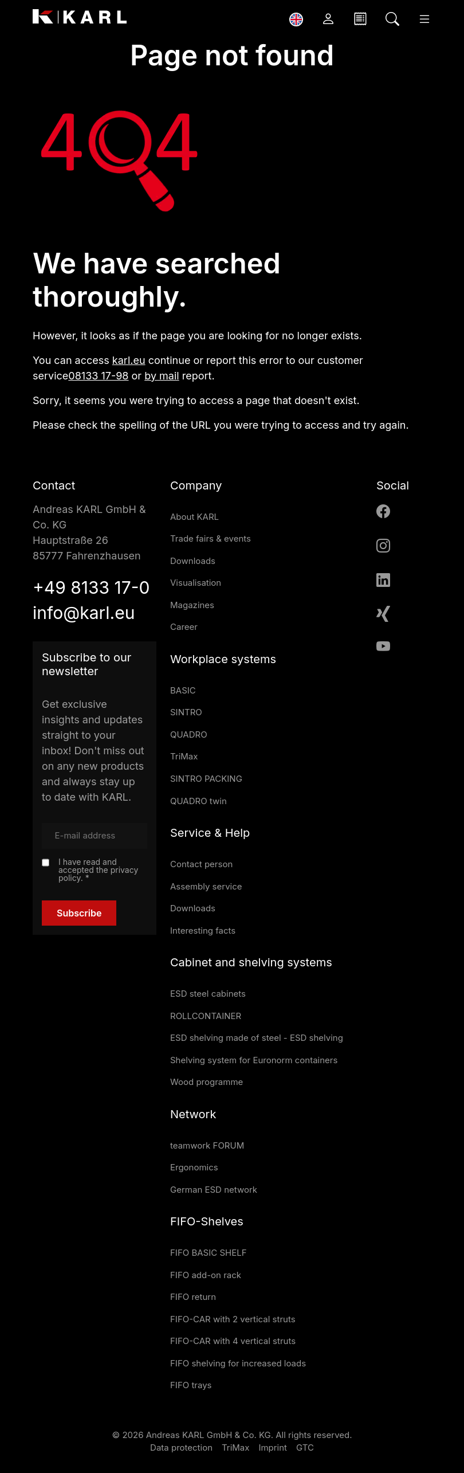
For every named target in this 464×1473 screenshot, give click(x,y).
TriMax (184, 756)
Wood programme (206, 1081)
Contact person (201, 864)
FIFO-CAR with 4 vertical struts (233, 1340)
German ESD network (213, 1189)
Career (184, 626)
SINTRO (186, 712)
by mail (161, 376)
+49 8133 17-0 (91, 587)
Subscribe (79, 913)
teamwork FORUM (207, 1145)
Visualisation (195, 582)
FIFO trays (191, 1385)
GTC (305, 1447)
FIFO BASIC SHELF (208, 1252)
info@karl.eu (84, 612)
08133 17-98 (98, 376)
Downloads (192, 560)
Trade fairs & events (210, 538)
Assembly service (206, 886)
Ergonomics (194, 1167)
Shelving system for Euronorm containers (253, 1060)
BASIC (183, 690)
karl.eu (129, 360)
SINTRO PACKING (206, 778)
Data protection (181, 1447)
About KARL (194, 516)
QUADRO (188, 734)
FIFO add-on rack (205, 1275)
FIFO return (193, 1296)
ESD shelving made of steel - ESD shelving (256, 1037)
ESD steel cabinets (208, 993)
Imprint (272, 1447)
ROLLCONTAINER (205, 1015)
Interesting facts (202, 930)
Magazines (192, 605)
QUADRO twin (198, 801)
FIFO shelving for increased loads (238, 1363)
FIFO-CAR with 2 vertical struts (233, 1319)
